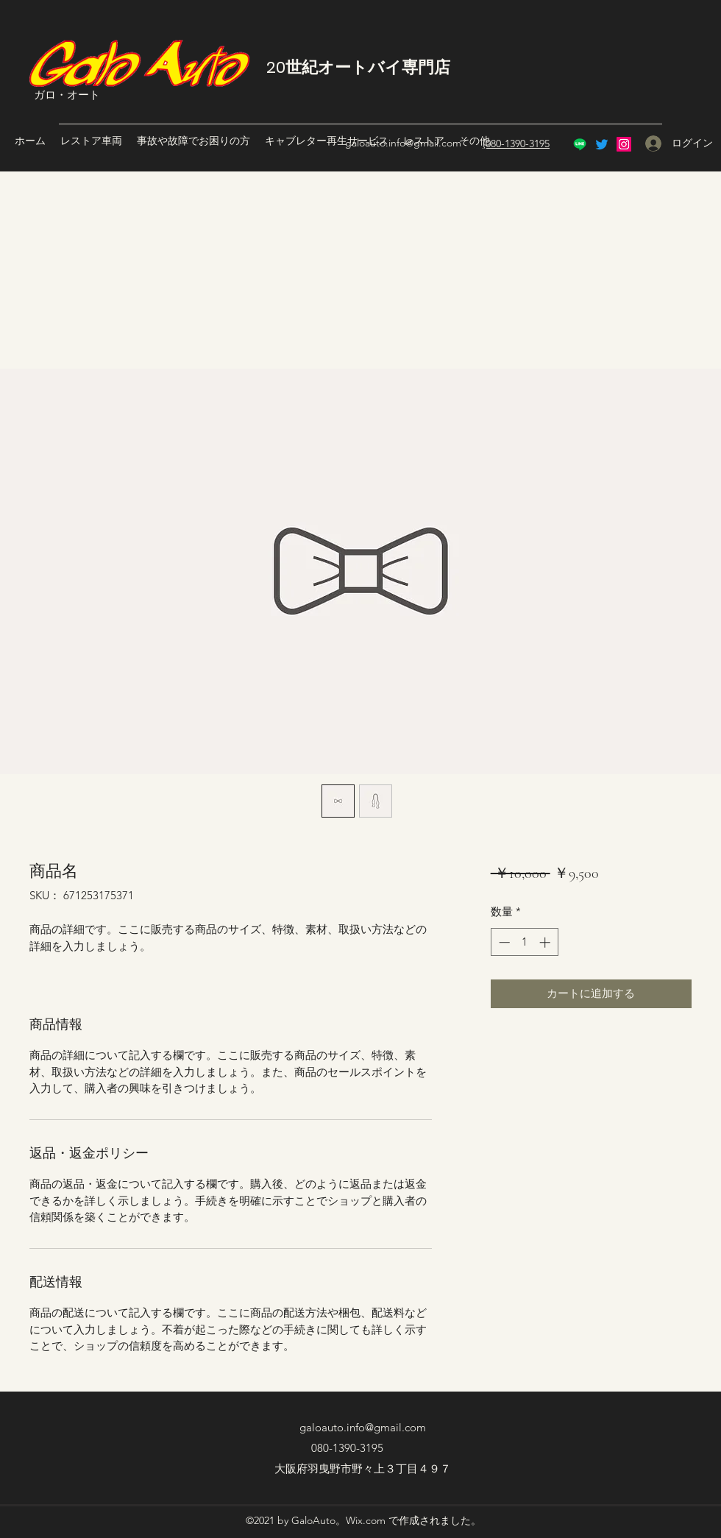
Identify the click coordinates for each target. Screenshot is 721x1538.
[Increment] (546, 942)
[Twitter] (601, 144)
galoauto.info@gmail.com (403, 142)
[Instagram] (624, 144)
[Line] (579, 144)
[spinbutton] (524, 942)
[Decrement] (503, 942)
